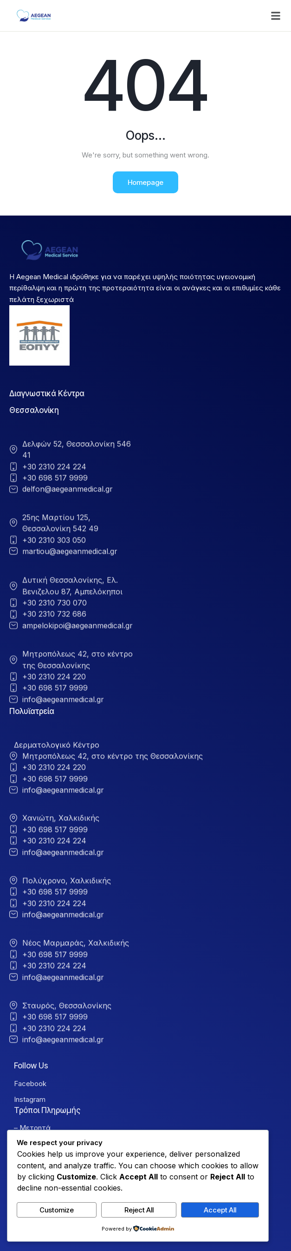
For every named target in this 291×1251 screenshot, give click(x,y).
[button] (276, 16)
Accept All (220, 1209)
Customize (56, 1209)
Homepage (145, 182)
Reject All (139, 1209)
